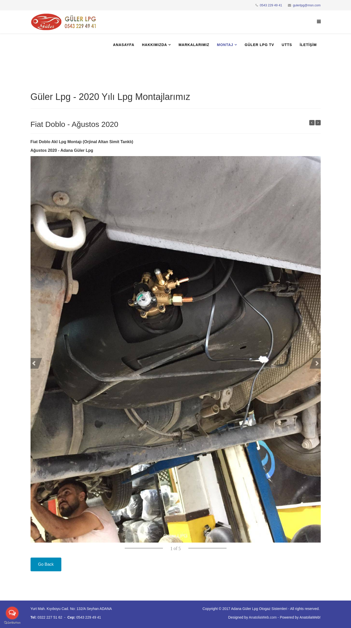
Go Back (46, 564)
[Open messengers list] (12, 613)
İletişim (308, 45)
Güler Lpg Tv (259, 45)
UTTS (287, 45)
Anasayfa (123, 45)
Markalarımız (193, 45)
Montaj (225, 45)
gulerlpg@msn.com (307, 5)
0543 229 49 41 (271, 5)
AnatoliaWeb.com (263, 617)
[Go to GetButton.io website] (12, 622)
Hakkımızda (154, 45)
